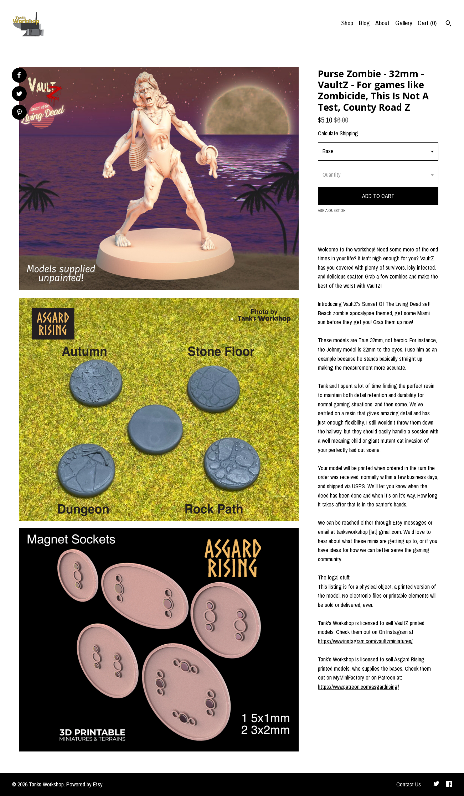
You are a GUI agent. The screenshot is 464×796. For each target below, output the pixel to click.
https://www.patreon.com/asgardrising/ (358, 687)
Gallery (403, 23)
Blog (364, 23)
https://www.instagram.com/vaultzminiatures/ (365, 641)
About (382, 23)
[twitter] (436, 784)
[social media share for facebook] (19, 75)
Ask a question (332, 210)
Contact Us (408, 784)
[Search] (448, 24)
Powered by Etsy (84, 784)
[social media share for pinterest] (19, 113)
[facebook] (449, 784)
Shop (347, 23)
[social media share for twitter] (19, 94)
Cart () (427, 23)
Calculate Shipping (338, 133)
